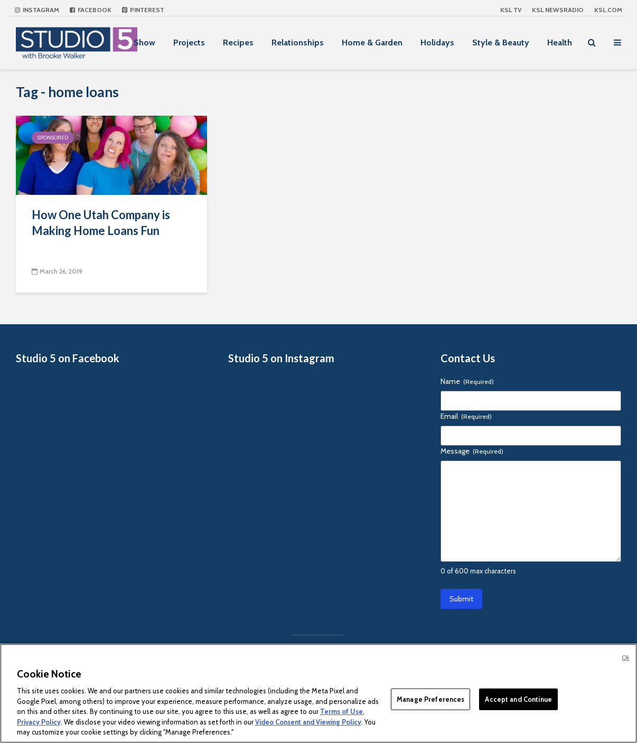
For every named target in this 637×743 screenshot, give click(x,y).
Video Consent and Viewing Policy (308, 722)
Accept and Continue (518, 698)
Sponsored (53, 137)
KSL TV (510, 10)
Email (466, 416)
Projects (189, 42)
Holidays (437, 42)
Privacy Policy (39, 722)
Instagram (37, 10)
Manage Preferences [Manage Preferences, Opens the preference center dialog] (430, 698)
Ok (625, 657)
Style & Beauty (500, 42)
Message (472, 451)
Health (559, 42)
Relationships (297, 42)
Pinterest (143, 10)
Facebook (90, 10)
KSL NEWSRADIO (558, 10)
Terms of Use (341, 711)
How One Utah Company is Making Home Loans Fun (101, 223)
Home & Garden (372, 42)
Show (144, 42)
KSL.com (608, 10)
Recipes (238, 42)
